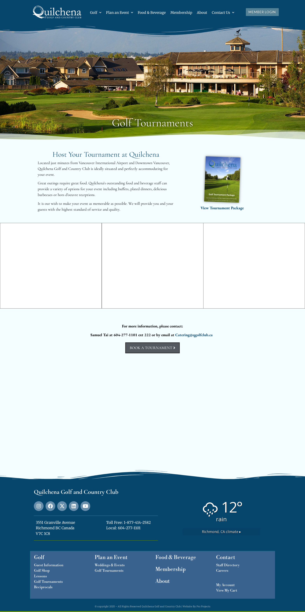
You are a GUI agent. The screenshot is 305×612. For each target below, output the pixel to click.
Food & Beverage (152, 12)
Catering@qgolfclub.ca (194, 334)
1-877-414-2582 (137, 522)
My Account (225, 585)
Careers (222, 570)
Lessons (40, 576)
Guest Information (48, 565)
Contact (225, 557)
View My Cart (226, 590)
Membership (181, 12)
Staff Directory (228, 565)
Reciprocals (43, 587)
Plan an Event (119, 13)
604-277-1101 (129, 528)
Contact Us (223, 13)
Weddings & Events (110, 565)
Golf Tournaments (48, 581)
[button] (4, 265)
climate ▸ (221, 531)
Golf (95, 13)
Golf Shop (42, 570)
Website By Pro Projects (196, 606)
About (202, 12)
